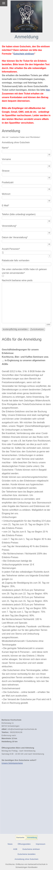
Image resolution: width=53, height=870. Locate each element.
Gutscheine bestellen (26, 854)
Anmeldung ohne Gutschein (26, 859)
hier (48, 90)
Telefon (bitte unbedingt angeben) (18, 214)
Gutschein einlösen (23, 54)
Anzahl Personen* (11, 249)
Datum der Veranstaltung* (15, 237)
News (10, 844)
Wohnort (6, 194)
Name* (5, 147)
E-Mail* (5, 205)
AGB (15, 849)
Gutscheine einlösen (31, 849)
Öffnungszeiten (24, 844)
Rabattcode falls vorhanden (15, 260)
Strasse (5, 171)
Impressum (40, 844)
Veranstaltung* (9, 226)
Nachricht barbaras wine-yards (17, 280)
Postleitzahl (7, 182)
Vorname (6, 159)
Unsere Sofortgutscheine (12, 763)
